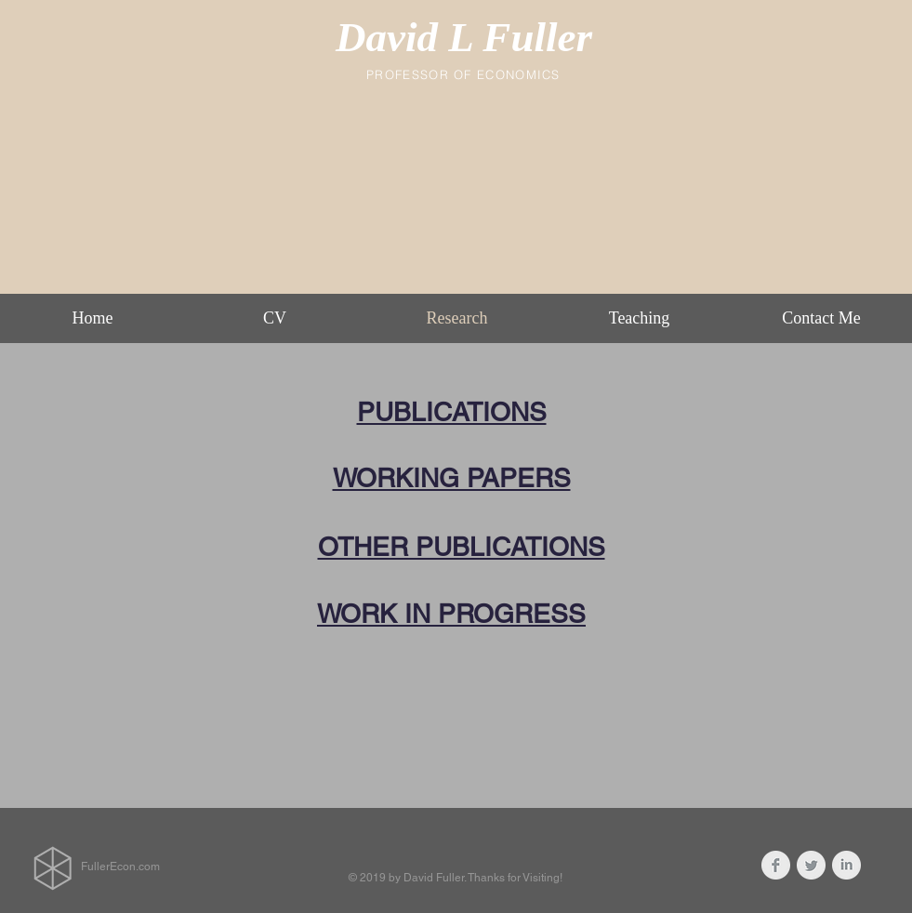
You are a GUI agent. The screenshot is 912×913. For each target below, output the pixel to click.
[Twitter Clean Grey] (811, 865)
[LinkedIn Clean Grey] (846, 865)
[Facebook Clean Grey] (775, 865)
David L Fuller (464, 37)
